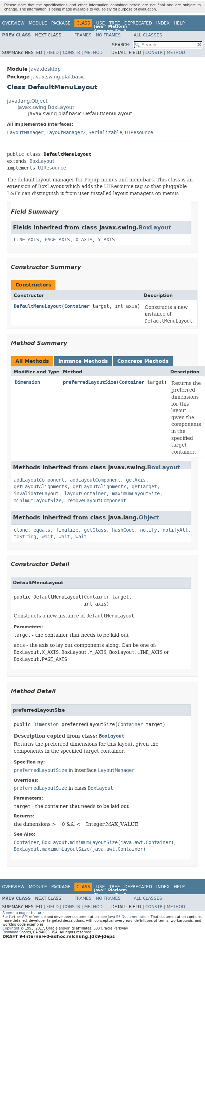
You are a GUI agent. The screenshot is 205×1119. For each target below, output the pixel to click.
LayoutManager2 (66, 133)
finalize (67, 530)
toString (25, 537)
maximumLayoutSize (136, 494)
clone (21, 530)
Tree (114, 23)
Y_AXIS (106, 240)
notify (148, 530)
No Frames (108, 35)
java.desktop (45, 69)
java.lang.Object (27, 101)
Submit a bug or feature (23, 913)
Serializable (105, 133)
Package (61, 23)
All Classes (148, 35)
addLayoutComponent (39, 480)
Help (179, 23)
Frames (83, 35)
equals (41, 530)
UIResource (139, 133)
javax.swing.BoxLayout (46, 107)
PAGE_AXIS (57, 240)
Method (93, 52)
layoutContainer (85, 494)
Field (52, 52)
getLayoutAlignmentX (40, 487)
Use (100, 23)
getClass (95, 530)
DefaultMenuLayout (37, 306)
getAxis (136, 480)
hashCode (123, 530)
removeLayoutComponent (96, 501)
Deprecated (138, 23)
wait (47, 537)
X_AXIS (83, 240)
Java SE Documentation (128, 917)
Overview (13, 23)
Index (163, 23)
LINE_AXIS (26, 240)
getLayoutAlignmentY (99, 487)
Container (77, 306)
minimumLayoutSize (37, 501)
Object (149, 517)
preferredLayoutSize (89, 382)
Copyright (10, 928)
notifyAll (175, 530)
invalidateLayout (36, 494)
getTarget (144, 487)
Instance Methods (83, 361)
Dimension (27, 382)
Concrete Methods (142, 361)
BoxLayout (42, 161)
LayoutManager (25, 133)
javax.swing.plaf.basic (58, 77)
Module (38, 23)
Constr (71, 52)
